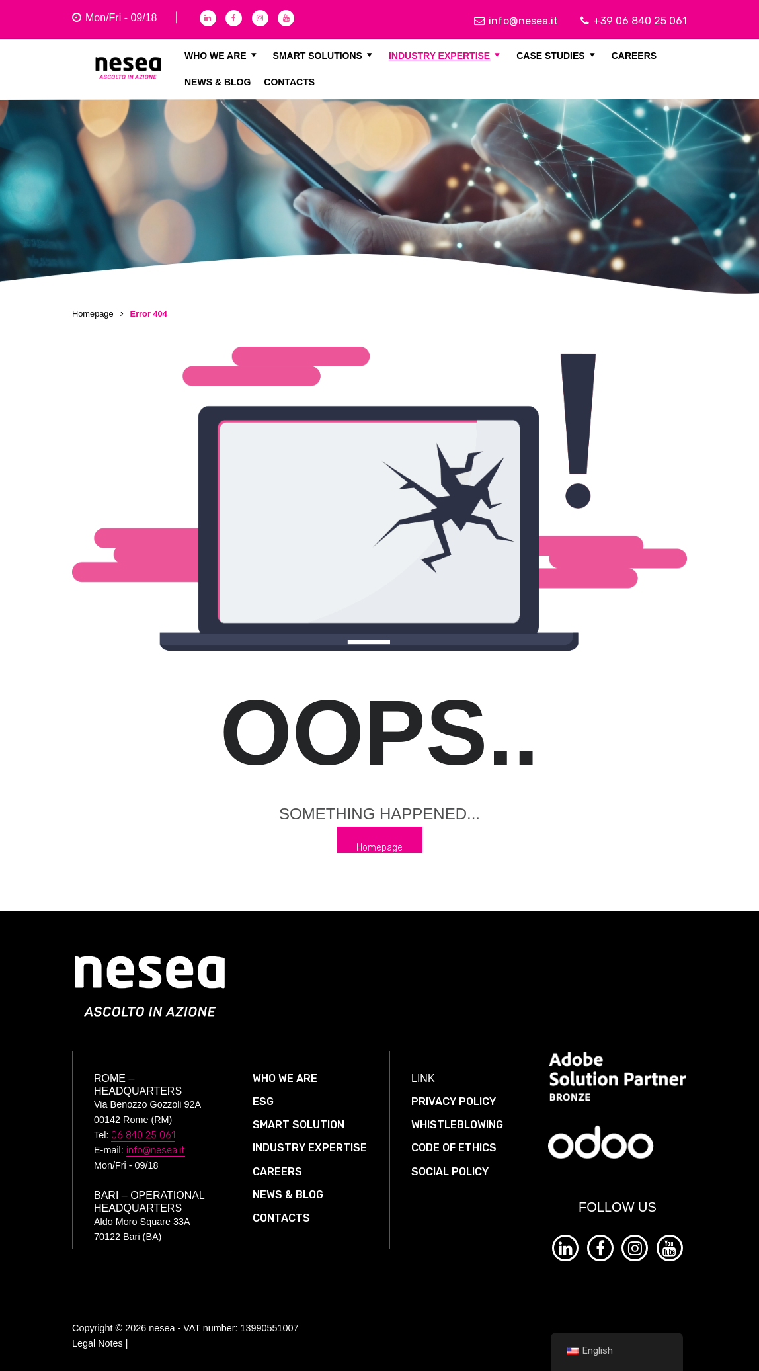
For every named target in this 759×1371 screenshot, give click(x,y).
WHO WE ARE (222, 55)
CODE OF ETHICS (454, 1148)
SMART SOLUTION (298, 1124)
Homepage (93, 314)
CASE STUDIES (557, 55)
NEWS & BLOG (217, 81)
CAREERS (634, 55)
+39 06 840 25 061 (633, 21)
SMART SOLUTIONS (324, 55)
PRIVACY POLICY (453, 1101)
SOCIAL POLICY (450, 1171)
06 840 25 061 (143, 1135)
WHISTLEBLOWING (457, 1124)
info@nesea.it (516, 21)
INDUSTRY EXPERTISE (446, 55)
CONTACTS (289, 81)
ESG (263, 1101)
